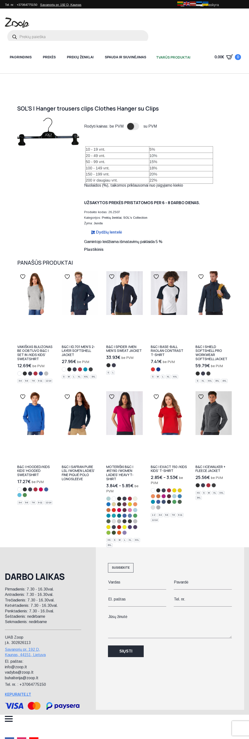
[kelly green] (135, 515)
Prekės (49, 57)
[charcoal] (214, 485)
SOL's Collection (135, 217)
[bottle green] (108, 521)
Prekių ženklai (80, 57)
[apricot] (135, 504)
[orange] (108, 510)
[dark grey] (91, 369)
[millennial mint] (108, 498)
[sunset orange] (114, 510)
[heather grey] (46, 373)
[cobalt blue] (108, 504)
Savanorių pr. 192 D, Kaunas (60, 5)
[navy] (30, 373)
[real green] (25, 495)
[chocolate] (119, 504)
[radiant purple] (130, 527)
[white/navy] (158, 369)
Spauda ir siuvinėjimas (125, 57)
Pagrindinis (21, 57)
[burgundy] (124, 510)
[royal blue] (41, 373)
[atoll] (85, 369)
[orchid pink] (130, 510)
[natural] (135, 498)
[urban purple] (135, 527)
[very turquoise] (19, 495)
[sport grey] (119, 521)
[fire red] (119, 527)
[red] (35, 373)
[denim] (163, 502)
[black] (25, 373)
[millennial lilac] (124, 532)
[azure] (180, 496)
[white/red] (153, 369)
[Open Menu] (9, 719)
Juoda (98, 223)
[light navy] (169, 502)
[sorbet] (41, 489)
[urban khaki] (114, 532)
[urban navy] (114, 527)
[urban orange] (119, 532)
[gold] (130, 504)
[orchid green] (108, 532)
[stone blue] (130, 515)
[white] (19, 373)
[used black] (130, 521)
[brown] (124, 504)
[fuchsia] (163, 496)
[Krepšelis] (227, 57)
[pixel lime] (108, 527)
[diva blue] (119, 515)
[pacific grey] (135, 521)
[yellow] (174, 490)
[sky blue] (135, 510)
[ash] (114, 521)
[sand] (114, 504)
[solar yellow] (124, 527)
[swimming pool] (114, 515)
